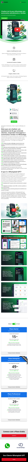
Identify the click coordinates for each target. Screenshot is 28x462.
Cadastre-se (14, 435)
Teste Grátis (4, 18)
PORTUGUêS (23, 2)
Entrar (14, 459)
